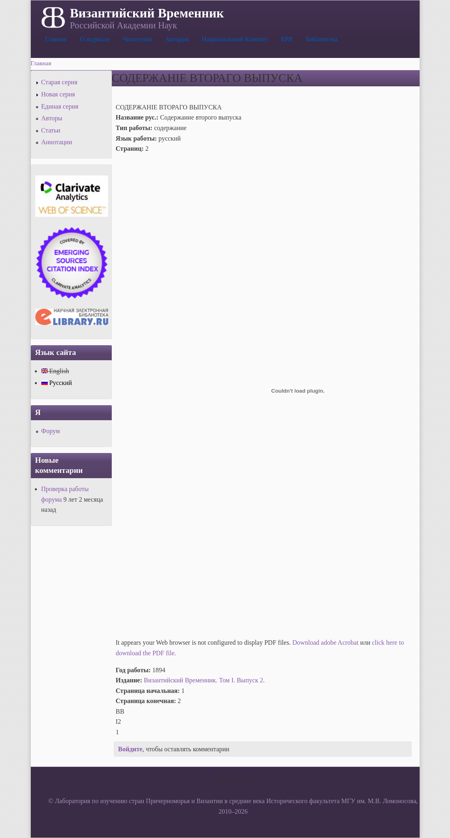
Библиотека (322, 39)
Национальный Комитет (235, 39)
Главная (56, 39)
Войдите (130, 749)
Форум (50, 431)
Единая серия (60, 106)
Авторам (177, 39)
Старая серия (59, 82)
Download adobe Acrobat (326, 642)
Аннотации (56, 142)
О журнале (95, 39)
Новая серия (58, 94)
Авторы (51, 118)
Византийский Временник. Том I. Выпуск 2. (204, 680)
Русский (56, 382)
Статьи (50, 130)
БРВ (287, 39)
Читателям (137, 39)
